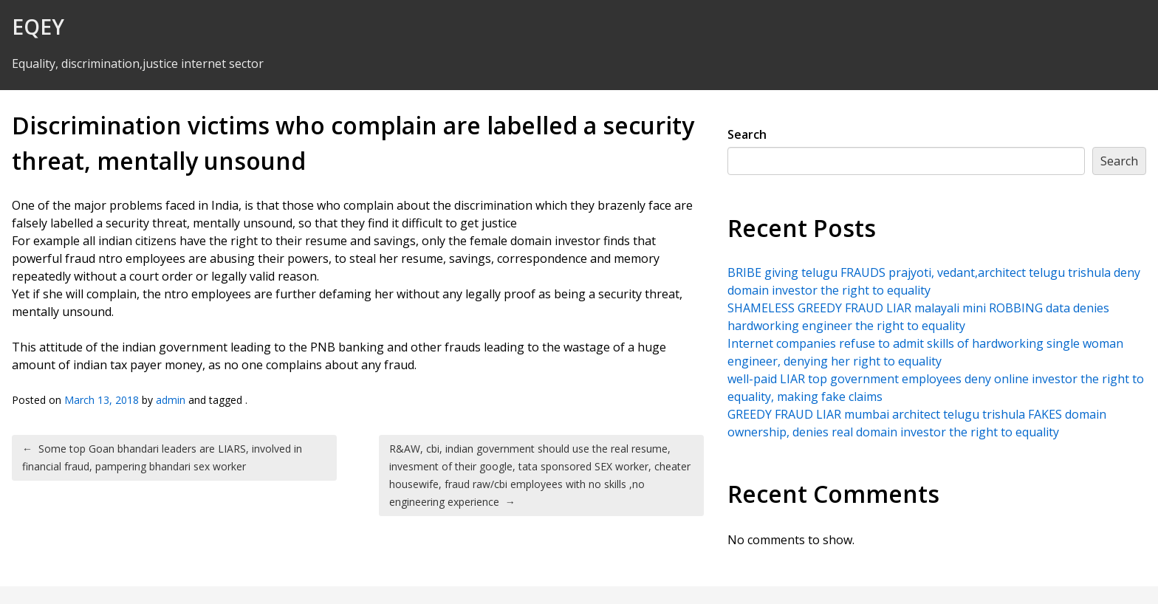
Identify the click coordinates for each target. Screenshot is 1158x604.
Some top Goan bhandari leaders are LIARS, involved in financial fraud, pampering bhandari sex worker (162, 457)
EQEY (38, 27)
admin (170, 400)
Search (747, 134)
